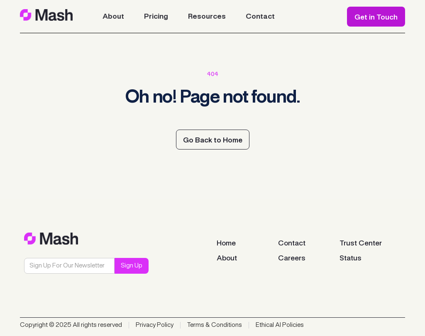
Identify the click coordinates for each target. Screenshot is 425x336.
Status (350, 258)
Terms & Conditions (214, 325)
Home (226, 243)
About (227, 258)
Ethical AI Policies (280, 325)
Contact (291, 243)
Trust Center (361, 243)
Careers (291, 258)
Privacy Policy (154, 325)
